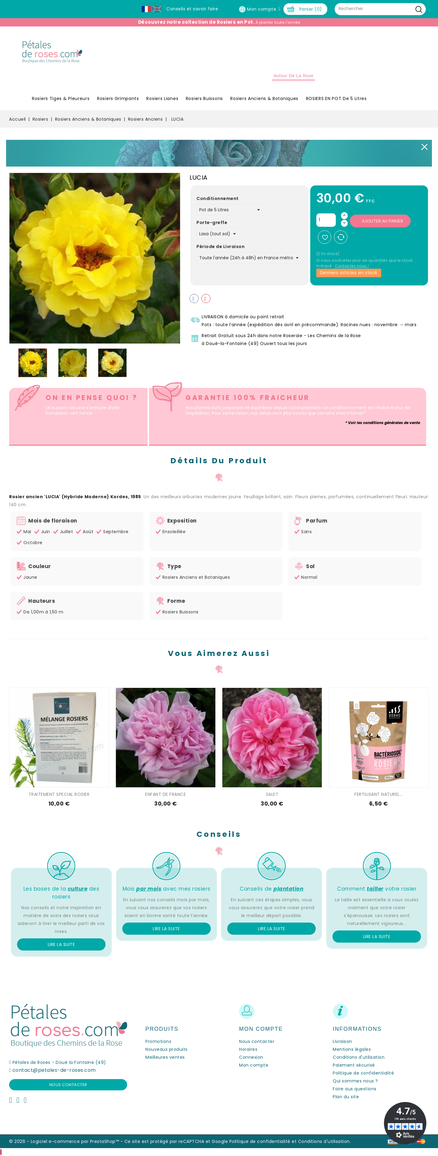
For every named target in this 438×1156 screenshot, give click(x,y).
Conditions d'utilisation (358, 1057)
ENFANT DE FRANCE (165, 794)
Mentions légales (352, 1049)
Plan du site (346, 1097)
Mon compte (253, 1065)
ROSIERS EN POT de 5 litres (336, 98)
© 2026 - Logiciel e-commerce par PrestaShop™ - (66, 1141)
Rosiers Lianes (162, 98)
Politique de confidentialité (363, 1073)
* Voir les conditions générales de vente (382, 422)
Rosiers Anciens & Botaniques (264, 98)
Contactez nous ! (352, 265)
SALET (272, 794)
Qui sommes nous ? (355, 1081)
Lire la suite (61, 944)
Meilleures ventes (165, 1057)
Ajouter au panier (382, 221)
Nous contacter (68, 1085)
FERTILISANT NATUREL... (378, 794)
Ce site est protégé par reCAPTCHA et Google (176, 1141)
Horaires (248, 1049)
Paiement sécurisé (354, 1065)
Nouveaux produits (166, 1049)
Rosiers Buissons (204, 98)
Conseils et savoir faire (192, 9)
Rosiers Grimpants (118, 98)
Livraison (342, 1041)
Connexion (251, 1057)
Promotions (158, 1041)
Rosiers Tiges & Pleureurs (61, 98)
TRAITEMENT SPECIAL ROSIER (59, 794)
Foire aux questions (355, 1089)
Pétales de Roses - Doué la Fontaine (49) (59, 1062)
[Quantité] (326, 220)
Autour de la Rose (294, 75)
